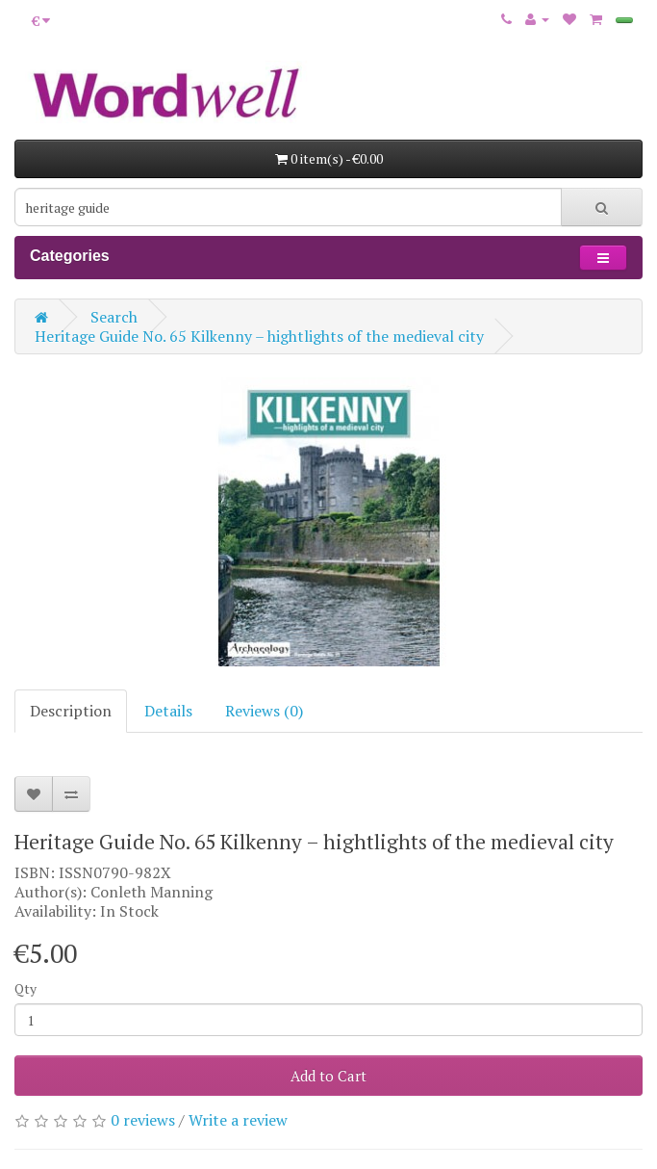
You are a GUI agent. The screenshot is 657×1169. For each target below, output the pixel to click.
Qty (25, 988)
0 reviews (143, 1119)
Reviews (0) (264, 710)
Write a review (238, 1119)
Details (168, 710)
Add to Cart (328, 1075)
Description (71, 710)
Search (114, 316)
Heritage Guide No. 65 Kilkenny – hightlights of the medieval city (259, 336)
